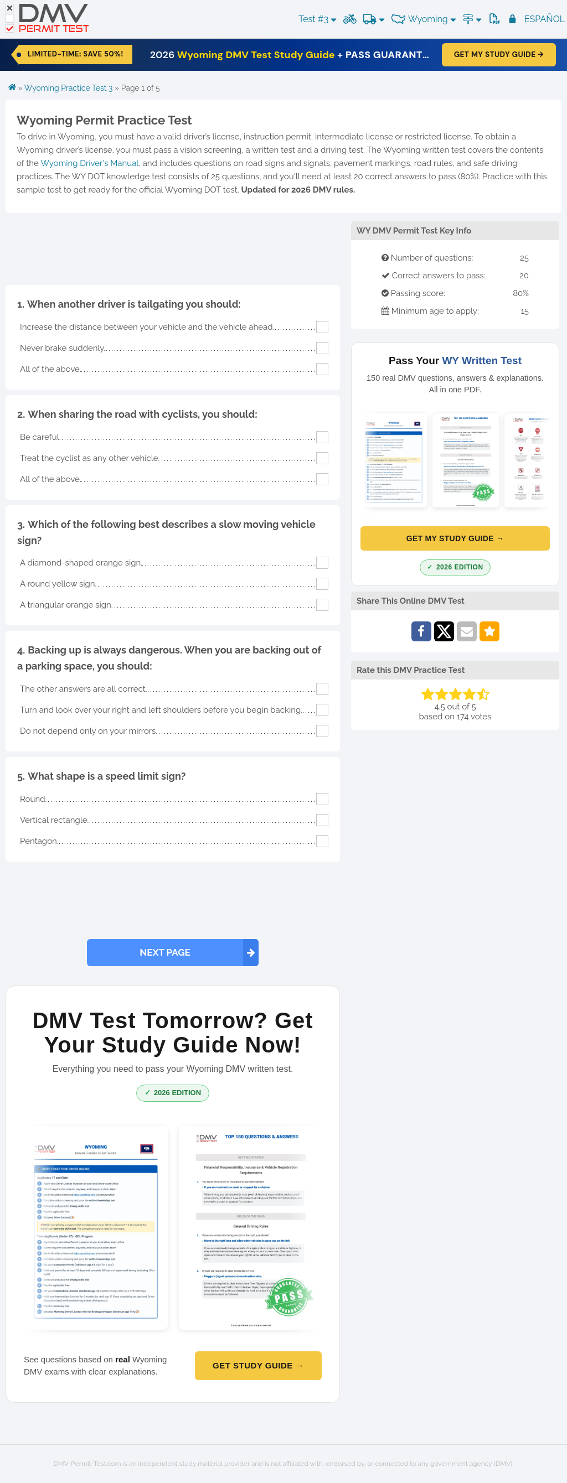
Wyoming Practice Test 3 (68, 88)
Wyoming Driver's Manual (89, 163)
